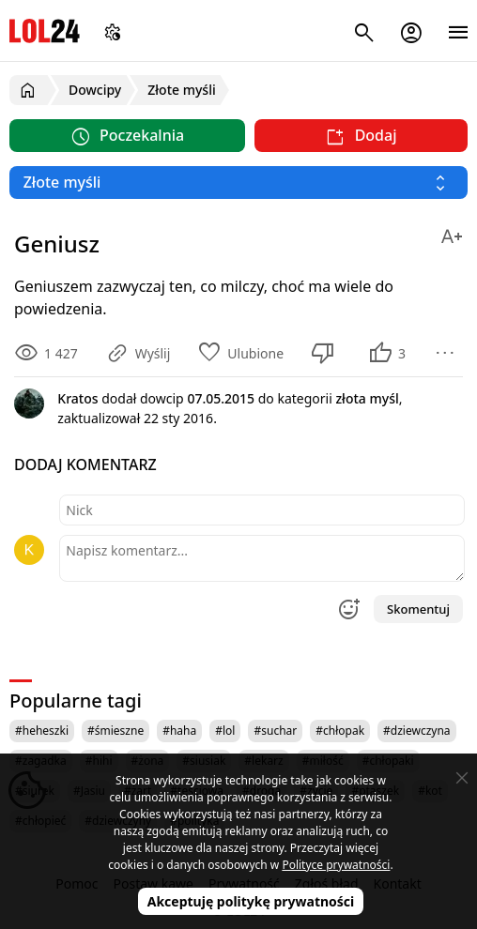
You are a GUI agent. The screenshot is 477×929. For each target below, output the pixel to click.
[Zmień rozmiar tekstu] (451, 233)
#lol (225, 731)
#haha (179, 731)
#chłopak (339, 731)
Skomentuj (418, 609)
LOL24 (44, 30)
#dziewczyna (417, 731)
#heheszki (42, 731)
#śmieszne (115, 731)
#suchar (275, 731)
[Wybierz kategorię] (238, 182)
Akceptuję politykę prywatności (251, 901)
